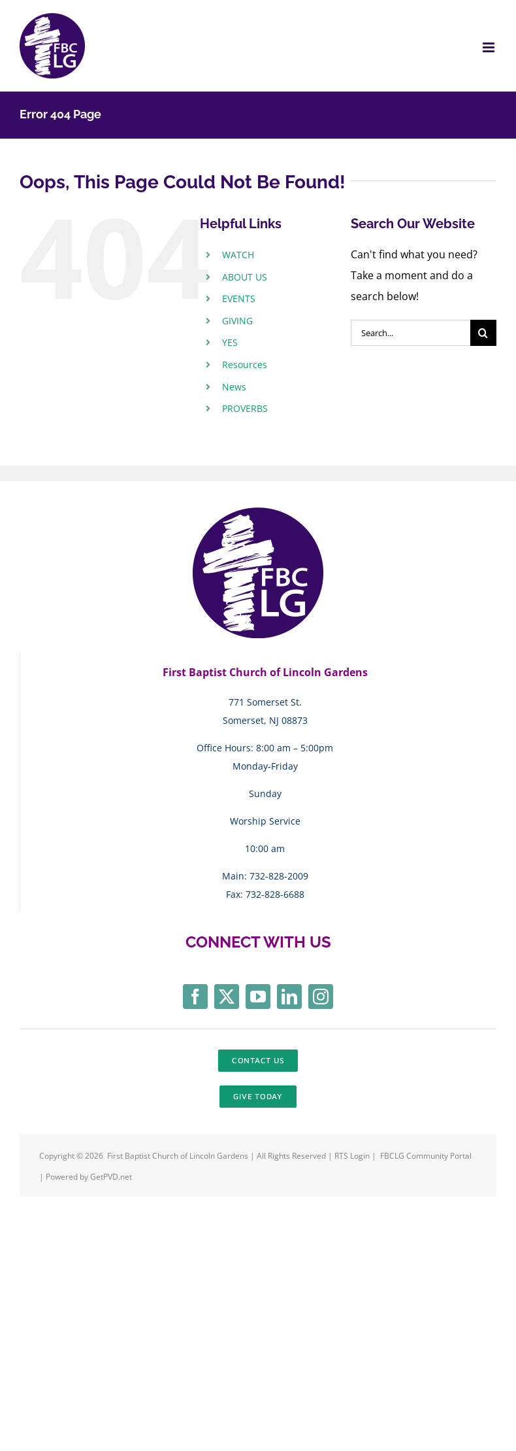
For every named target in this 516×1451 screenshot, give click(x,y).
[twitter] (226, 996)
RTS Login (353, 1155)
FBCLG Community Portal (426, 1155)
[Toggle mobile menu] (489, 47)
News (234, 387)
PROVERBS (245, 408)
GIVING (237, 321)
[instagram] (320, 996)
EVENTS (238, 298)
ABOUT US (244, 277)
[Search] (483, 333)
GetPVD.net (111, 1176)
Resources (244, 364)
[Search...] (410, 333)
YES (230, 342)
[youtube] (258, 996)
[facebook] (195, 996)
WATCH (238, 254)
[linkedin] (289, 996)
